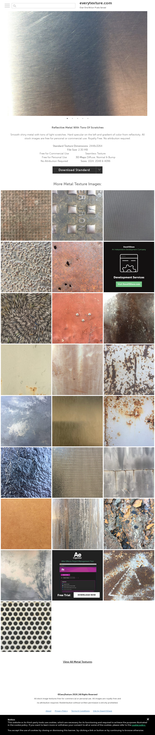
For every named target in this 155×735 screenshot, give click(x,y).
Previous (5, 63)
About (48, 711)
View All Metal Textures (77, 661)
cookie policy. (139, 725)
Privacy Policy (61, 711)
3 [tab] (77, 118)
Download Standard (74, 170)
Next (150, 63)
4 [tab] (82, 118)
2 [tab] (72, 118)
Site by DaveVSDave (102, 711)
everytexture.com (96, 5)
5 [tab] (88, 118)
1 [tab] (67, 118)
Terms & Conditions (80, 711)
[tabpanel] (77, 63)
